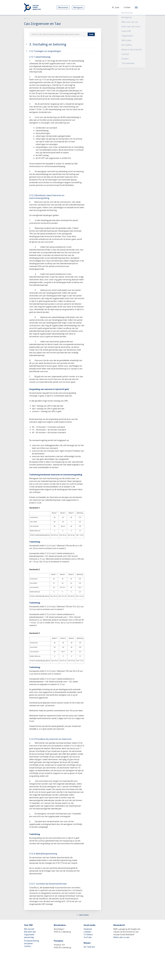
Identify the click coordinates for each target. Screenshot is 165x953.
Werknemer (63, 7)
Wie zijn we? (29, 929)
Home (28, 18)
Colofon (27, 946)
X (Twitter (88, 934)
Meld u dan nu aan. (121, 937)
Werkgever (78, 7)
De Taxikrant (89, 947)
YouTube (88, 937)
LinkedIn (87, 931)
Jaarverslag (29, 937)
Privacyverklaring (31, 940)
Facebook (88, 929)
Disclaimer (28, 943)
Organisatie (29, 934)
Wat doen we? (30, 931)
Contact (127, 7)
